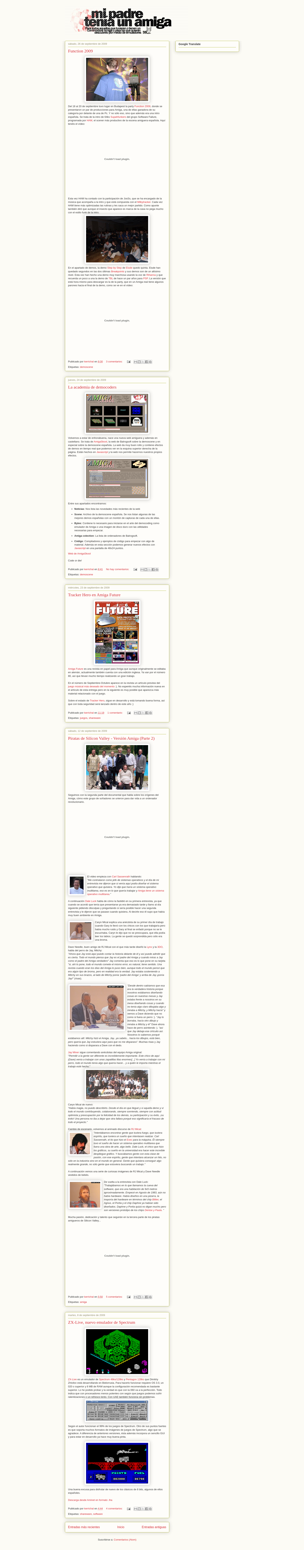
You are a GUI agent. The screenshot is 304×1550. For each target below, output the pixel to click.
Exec (129, 1139)
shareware (95, 718)
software (98, 1513)
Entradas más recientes (84, 1527)
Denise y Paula (153, 1210)
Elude (129, 267)
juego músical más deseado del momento (91, 686)
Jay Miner (73, 1052)
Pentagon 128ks (135, 1379)
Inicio (120, 1527)
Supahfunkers (118, 116)
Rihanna (151, 274)
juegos (83, 718)
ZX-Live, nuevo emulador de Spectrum (101, 1322)
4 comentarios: (114, 1508)
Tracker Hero (97, 700)
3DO (160, 946)
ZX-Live (72, 1379)
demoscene (86, 367)
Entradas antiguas (154, 1527)
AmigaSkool (100, 441)
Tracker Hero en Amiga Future (94, 594)
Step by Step (114, 267)
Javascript (102, 452)
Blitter (155, 1199)
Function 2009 (80, 51)
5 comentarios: (114, 1296)
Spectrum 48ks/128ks (111, 1379)
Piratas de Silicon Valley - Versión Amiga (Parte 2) (111, 738)
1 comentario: (115, 712)
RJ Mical (136, 1129)
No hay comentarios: (118, 569)
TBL (111, 278)
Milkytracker (144, 202)
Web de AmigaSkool (79, 553)
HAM (89, 120)
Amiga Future (75, 668)
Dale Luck (90, 901)
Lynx (149, 946)
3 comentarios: (114, 361)
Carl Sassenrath (121, 876)
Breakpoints (117, 271)
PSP (145, 278)
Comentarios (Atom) (125, 1539)
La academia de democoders (92, 387)
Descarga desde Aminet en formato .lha (90, 1500)
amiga (83, 1302)
